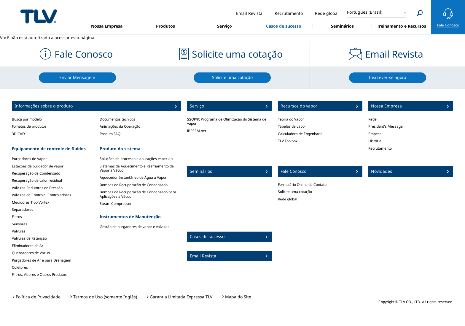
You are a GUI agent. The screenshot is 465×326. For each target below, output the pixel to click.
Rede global (287, 199)
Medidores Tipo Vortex (30, 202)
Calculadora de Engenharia (300, 133)
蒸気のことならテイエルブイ (38, 16)
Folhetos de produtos (29, 126)
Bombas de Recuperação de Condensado (134, 184)
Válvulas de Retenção (29, 238)
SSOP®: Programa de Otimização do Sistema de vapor (226, 121)
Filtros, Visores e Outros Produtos (39, 274)
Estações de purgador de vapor (37, 166)
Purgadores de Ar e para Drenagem (41, 260)
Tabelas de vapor (292, 126)
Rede (372, 119)
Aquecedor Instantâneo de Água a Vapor (133, 177)
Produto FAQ (110, 133)
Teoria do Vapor (291, 119)
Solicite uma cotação (295, 191)
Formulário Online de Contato (302, 184)
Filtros (17, 216)
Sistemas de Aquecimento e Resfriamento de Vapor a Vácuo (137, 168)
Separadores (22, 209)
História (374, 140)
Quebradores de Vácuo (31, 252)
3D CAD (18, 133)
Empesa (375, 133)
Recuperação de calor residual (37, 180)
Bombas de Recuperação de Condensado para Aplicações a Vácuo (138, 194)
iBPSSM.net (196, 130)
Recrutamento (380, 148)
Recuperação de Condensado (36, 173)
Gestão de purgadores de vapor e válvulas (134, 226)
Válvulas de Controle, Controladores (41, 194)
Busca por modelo (27, 119)
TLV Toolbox (287, 140)
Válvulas (19, 231)
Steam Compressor (116, 203)
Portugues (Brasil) (364, 12)
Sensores (19, 224)
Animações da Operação (120, 126)
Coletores (20, 267)
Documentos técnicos (117, 119)
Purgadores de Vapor (29, 158)
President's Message (385, 126)
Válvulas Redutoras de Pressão (37, 187)
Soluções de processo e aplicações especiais (136, 158)
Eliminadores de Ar (27, 245)
